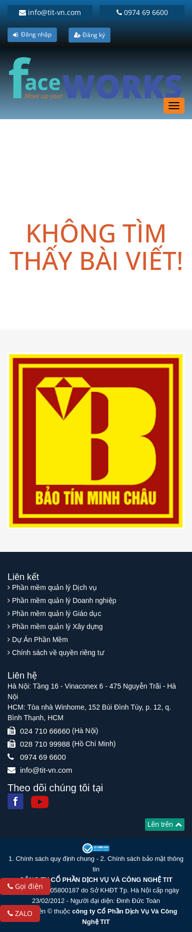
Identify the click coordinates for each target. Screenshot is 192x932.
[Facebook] (16, 801)
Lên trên (165, 824)
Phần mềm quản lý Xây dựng (57, 627)
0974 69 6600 (142, 12)
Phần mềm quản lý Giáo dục (57, 613)
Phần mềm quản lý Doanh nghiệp (64, 600)
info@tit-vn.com (50, 12)
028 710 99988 (45, 744)
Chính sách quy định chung (55, 858)
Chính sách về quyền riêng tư (58, 653)
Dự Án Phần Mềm (40, 640)
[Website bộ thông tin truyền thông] (95, 848)
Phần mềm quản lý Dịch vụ (54, 587)
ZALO (20, 913)
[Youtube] (39, 802)
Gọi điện (25, 886)
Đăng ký (89, 35)
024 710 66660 (45, 731)
